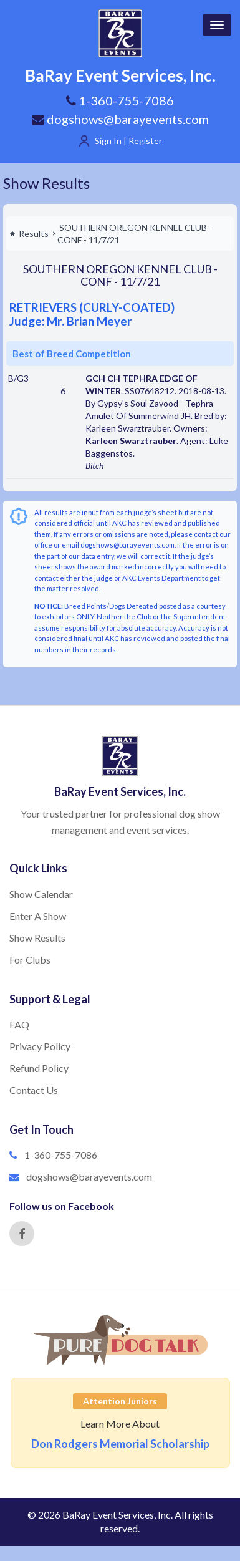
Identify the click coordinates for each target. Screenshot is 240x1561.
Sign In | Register (128, 140)
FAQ (19, 1024)
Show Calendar (41, 894)
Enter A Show (37, 916)
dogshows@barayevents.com (120, 119)
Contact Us (33, 1090)
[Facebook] (21, 1233)
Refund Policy (39, 1068)
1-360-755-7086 (60, 1155)
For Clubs (29, 959)
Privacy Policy (39, 1046)
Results (29, 233)
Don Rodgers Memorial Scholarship (120, 1444)
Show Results (46, 183)
